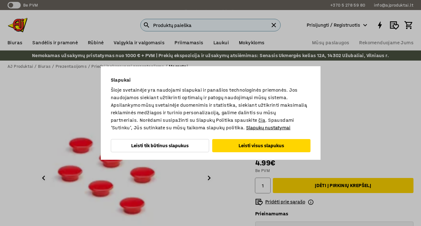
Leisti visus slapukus (261, 145)
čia (261, 120)
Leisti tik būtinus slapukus (160, 145)
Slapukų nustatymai (268, 128)
